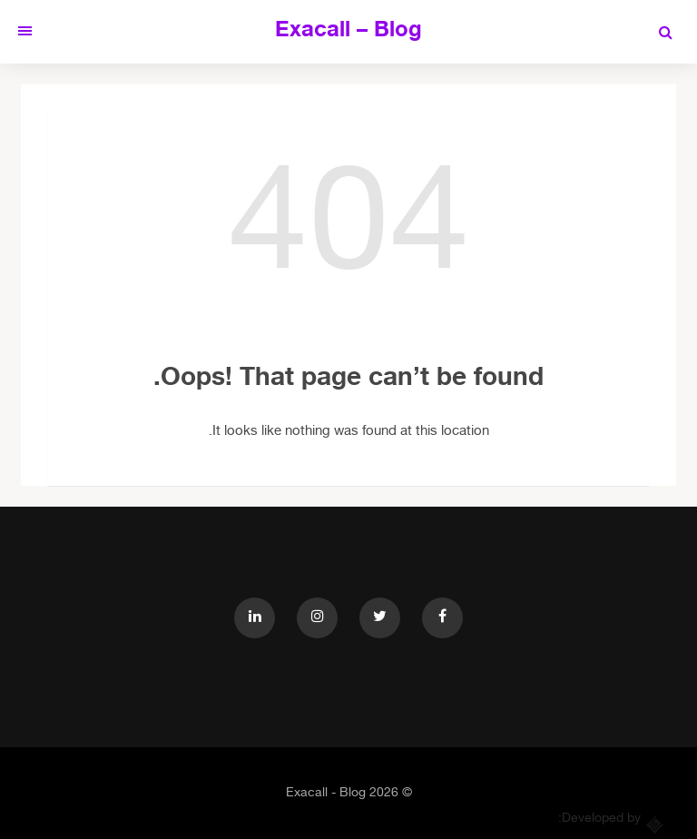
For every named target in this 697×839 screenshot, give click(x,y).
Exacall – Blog (348, 31)
